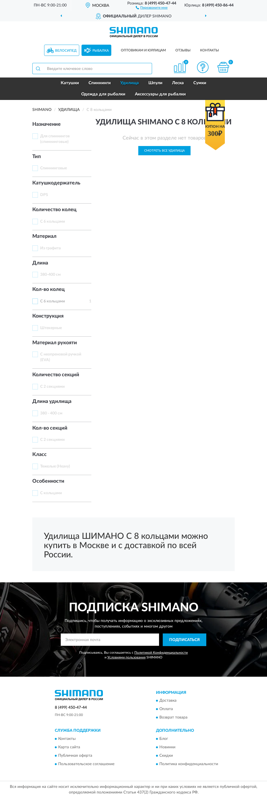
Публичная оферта (75, 756)
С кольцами (51, 493)
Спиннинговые (53, 168)
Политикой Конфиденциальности (161, 652)
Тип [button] (36, 156)
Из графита (50, 248)
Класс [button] (39, 454)
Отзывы (183, 50)
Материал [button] (44, 236)
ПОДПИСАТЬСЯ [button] (184, 640)
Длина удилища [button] (51, 401)
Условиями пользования (126, 657)
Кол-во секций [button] (49, 428)
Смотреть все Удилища (164, 150)
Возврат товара (173, 718)
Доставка (168, 701)
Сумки (199, 83)
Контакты (209, 50)
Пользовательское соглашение (86, 764)
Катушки (70, 83)
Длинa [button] (40, 263)
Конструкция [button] (48, 316)
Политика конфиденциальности (188, 764)
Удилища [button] (129, 83)
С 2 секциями (52, 387)
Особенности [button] (48, 481)
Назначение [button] (46, 124)
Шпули (155, 83)
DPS (44, 195)
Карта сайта (69, 747)
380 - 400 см (51, 413)
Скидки (166, 756)
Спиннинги (100, 83)
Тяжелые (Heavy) (55, 466)
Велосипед (66, 50)
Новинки (167, 747)
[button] (152, 7)
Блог (163, 739)
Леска (178, 83)
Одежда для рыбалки (103, 94)
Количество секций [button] (55, 374)
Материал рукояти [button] (54, 342)
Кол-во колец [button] (48, 289)
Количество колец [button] (54, 209)
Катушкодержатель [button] (56, 183)
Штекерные (51, 328)
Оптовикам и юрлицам (143, 50)
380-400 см (50, 275)
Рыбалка (100, 50)
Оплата (166, 709)
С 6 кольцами (52, 222)
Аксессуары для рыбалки (160, 94)
